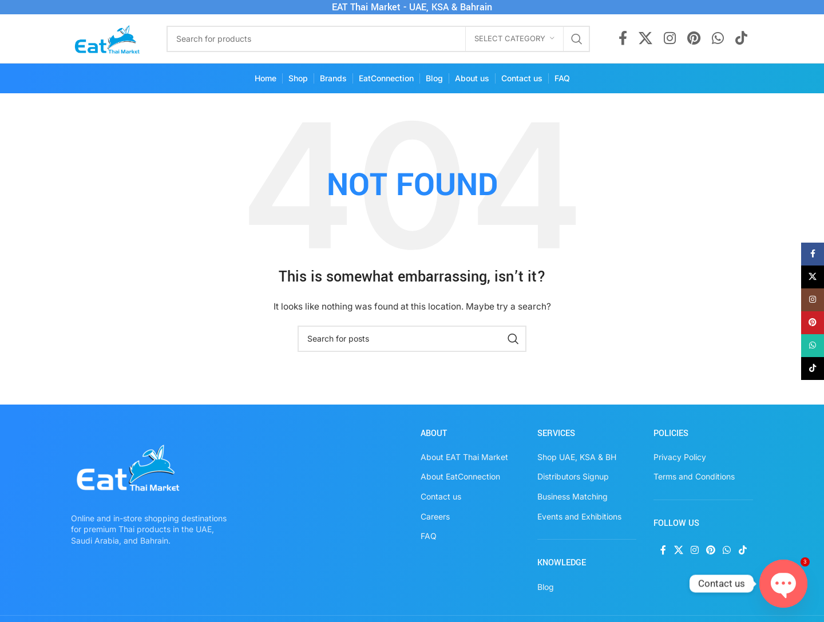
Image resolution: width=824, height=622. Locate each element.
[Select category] (514, 39)
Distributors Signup (573, 476)
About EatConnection (460, 476)
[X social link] (645, 39)
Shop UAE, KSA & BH (576, 457)
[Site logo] (107, 37)
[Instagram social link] (670, 39)
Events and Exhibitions (579, 516)
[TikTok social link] (741, 39)
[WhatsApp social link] (718, 39)
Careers (435, 516)
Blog (545, 587)
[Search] (378, 39)
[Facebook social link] (623, 39)
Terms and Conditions (694, 476)
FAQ (429, 536)
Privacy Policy (679, 457)
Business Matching (572, 496)
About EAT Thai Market (464, 457)
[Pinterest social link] (694, 39)
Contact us (441, 496)
